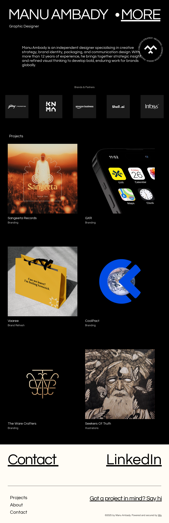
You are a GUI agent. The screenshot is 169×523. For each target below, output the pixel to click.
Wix (160, 515)
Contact (18, 512)
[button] (140, 14)
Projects (18, 497)
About (16, 505)
